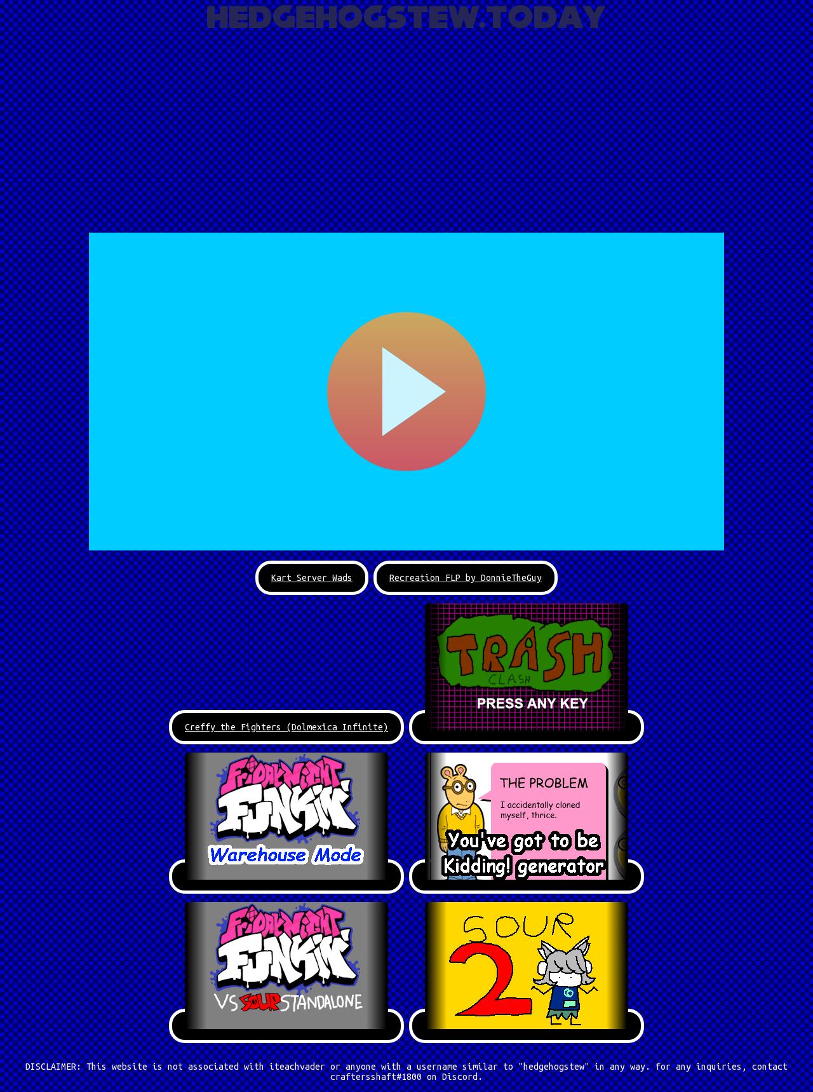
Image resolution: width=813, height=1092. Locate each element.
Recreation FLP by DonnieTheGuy (465, 578)
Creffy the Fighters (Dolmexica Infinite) (286, 727)
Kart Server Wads (312, 578)
